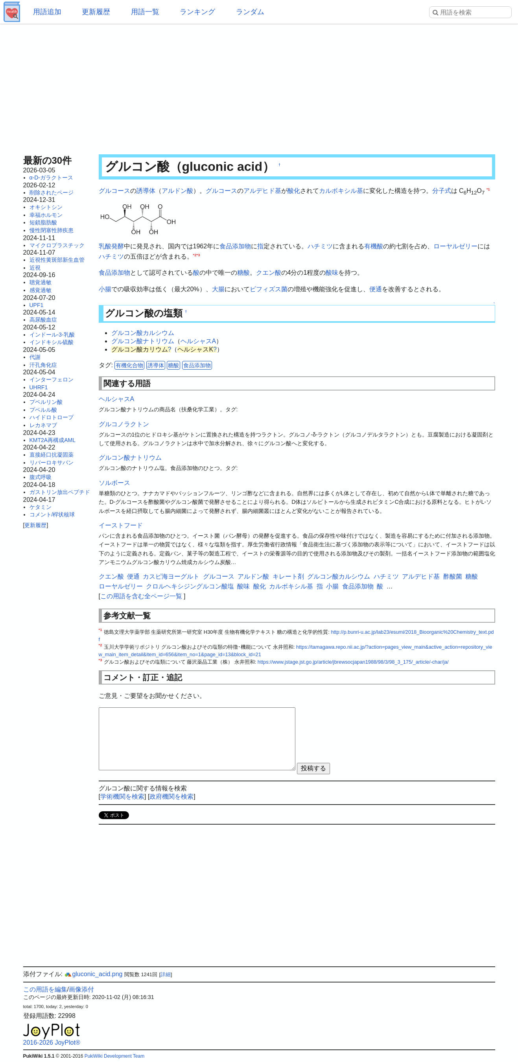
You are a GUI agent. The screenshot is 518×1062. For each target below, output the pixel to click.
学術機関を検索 (122, 796)
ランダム (250, 12)
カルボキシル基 (341, 190)
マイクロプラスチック (57, 245)
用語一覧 (145, 12)
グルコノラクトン (124, 424)
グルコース (114, 190)
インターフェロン (51, 379)
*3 (198, 254)
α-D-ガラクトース (51, 177)
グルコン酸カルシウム (142, 332)
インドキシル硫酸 (51, 342)
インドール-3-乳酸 (52, 334)
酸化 (294, 190)
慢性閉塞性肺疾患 (51, 230)
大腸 (218, 289)
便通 (375, 289)
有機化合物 (129, 365)
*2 (195, 254)
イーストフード (121, 525)
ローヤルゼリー (455, 246)
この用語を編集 (45, 989)
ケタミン (40, 507)
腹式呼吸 (40, 477)
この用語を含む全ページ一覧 (141, 596)
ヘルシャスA (198, 341)
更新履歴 (96, 12)
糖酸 (243, 272)
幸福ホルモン (46, 215)
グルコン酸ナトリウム (142, 341)
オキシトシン (46, 207)
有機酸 (373, 246)
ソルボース (114, 482)
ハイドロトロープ (51, 417)
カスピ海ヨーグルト (171, 576)
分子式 (441, 190)
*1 (488, 189)
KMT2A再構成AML (52, 440)
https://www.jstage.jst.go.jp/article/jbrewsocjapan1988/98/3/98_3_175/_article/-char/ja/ (353, 662)
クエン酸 (268, 272)
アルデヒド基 (262, 190)
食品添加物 (235, 246)
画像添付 (81, 989)
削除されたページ (51, 192)
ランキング (197, 12)
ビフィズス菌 (269, 289)
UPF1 (36, 305)
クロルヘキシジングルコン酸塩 (190, 586)
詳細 (165, 974)
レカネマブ (43, 425)
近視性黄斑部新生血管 (57, 260)
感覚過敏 (40, 290)
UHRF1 (38, 387)
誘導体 (145, 190)
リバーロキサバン (51, 462)
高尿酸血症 (43, 319)
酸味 (332, 272)
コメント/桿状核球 (52, 514)
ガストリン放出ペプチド (59, 492)
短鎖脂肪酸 (43, 222)
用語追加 (47, 12)
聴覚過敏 (40, 282)
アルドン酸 (177, 190)
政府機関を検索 (171, 796)
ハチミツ (320, 246)
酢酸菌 (452, 576)
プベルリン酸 (46, 402)
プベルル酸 (43, 410)
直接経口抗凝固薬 (51, 454)
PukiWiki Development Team (115, 1056)
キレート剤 (288, 576)
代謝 (35, 357)
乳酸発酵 (111, 246)
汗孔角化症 (43, 365)
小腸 (105, 289)
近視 (35, 268)
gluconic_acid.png (93, 974)
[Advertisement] (259, 86)
